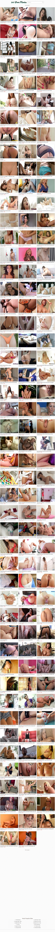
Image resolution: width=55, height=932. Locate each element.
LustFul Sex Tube (37, 919)
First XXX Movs (37, 924)
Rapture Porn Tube (37, 922)
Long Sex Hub (18, 927)
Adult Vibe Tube (18, 922)
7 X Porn (18, 924)
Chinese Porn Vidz (37, 921)
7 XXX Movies (18, 919)
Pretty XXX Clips (38, 927)
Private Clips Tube (18, 921)
